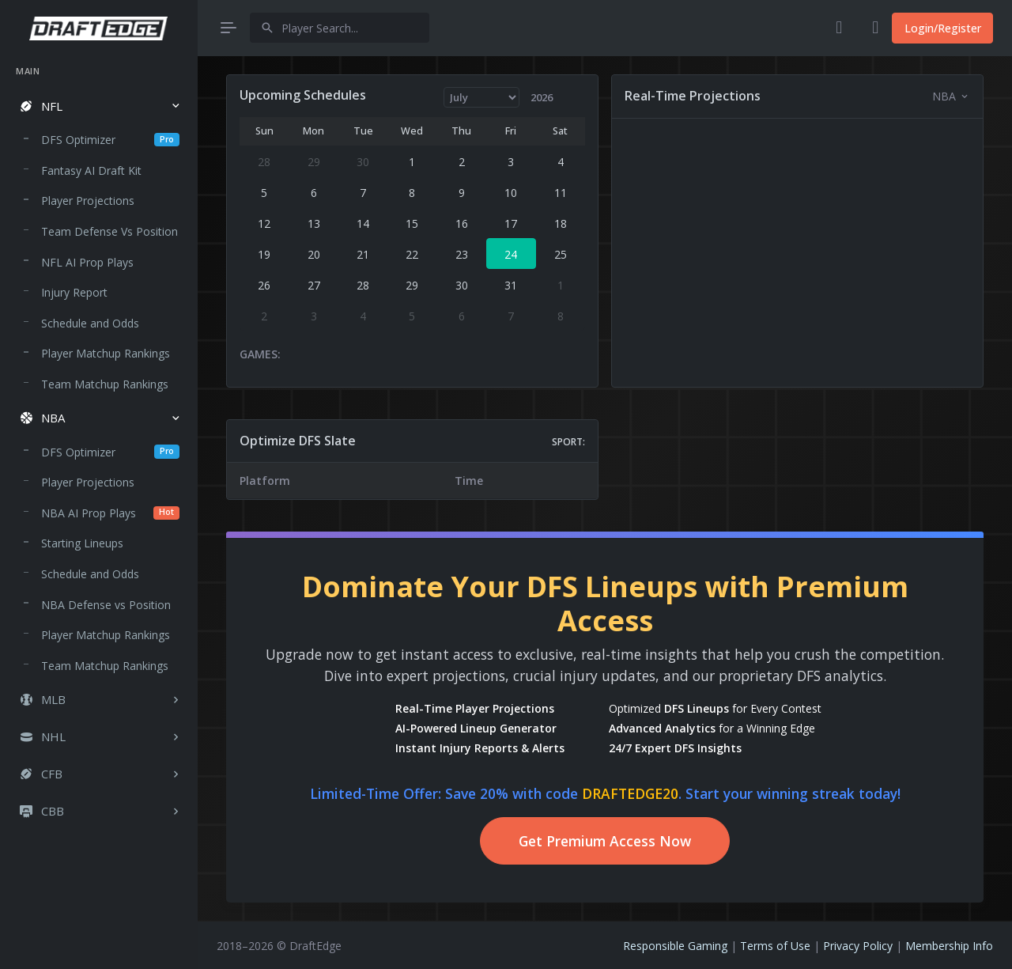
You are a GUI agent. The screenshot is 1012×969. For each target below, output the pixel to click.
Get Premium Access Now (605, 840)
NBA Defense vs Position (106, 604)
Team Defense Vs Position (109, 231)
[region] (98, 502)
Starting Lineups (82, 543)
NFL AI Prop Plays (87, 262)
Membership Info (949, 945)
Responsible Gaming (675, 945)
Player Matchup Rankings (105, 353)
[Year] (548, 97)
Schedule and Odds (90, 323)
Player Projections (87, 200)
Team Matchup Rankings (104, 384)
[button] (98, 106)
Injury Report (74, 292)
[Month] (482, 97)
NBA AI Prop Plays (110, 512)
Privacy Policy (858, 945)
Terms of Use (775, 945)
